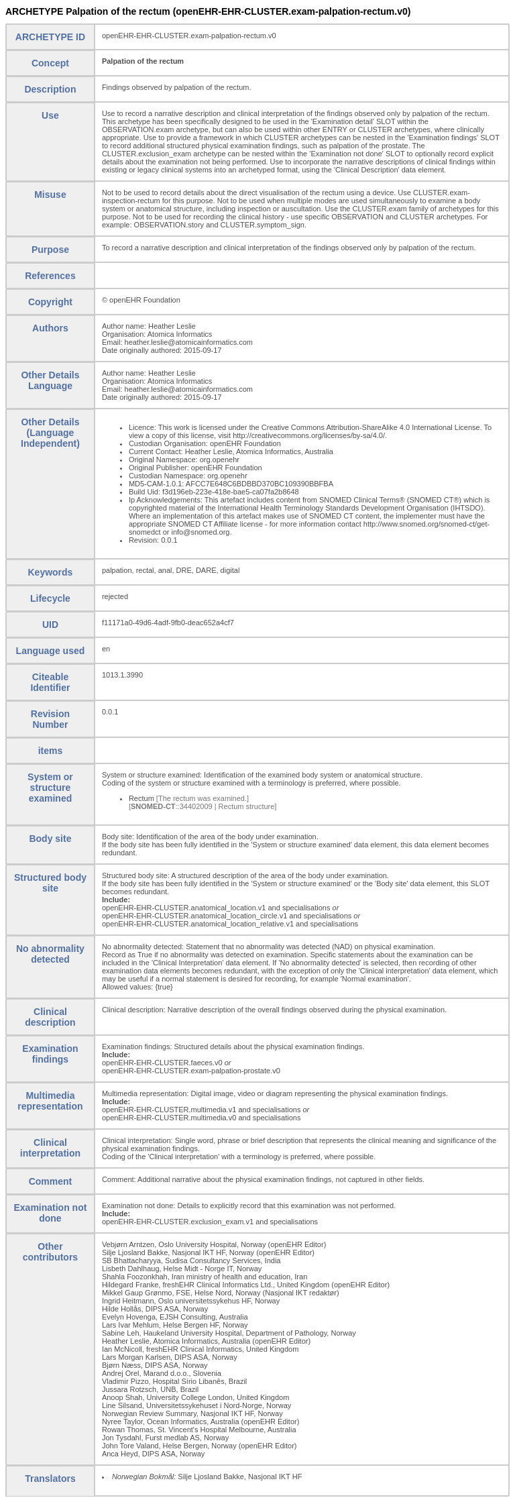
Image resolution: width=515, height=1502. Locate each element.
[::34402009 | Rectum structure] (203, 806)
